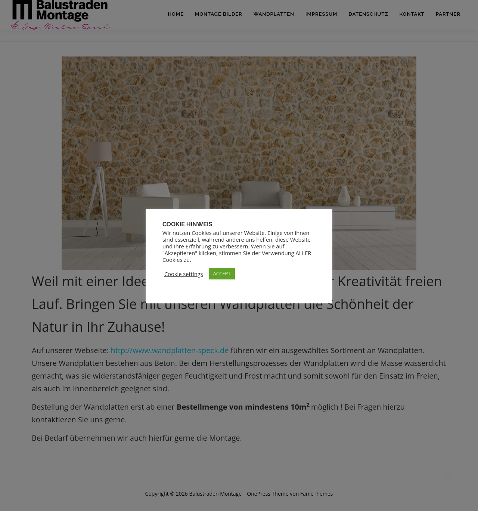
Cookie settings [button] (183, 273)
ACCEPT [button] (222, 273)
